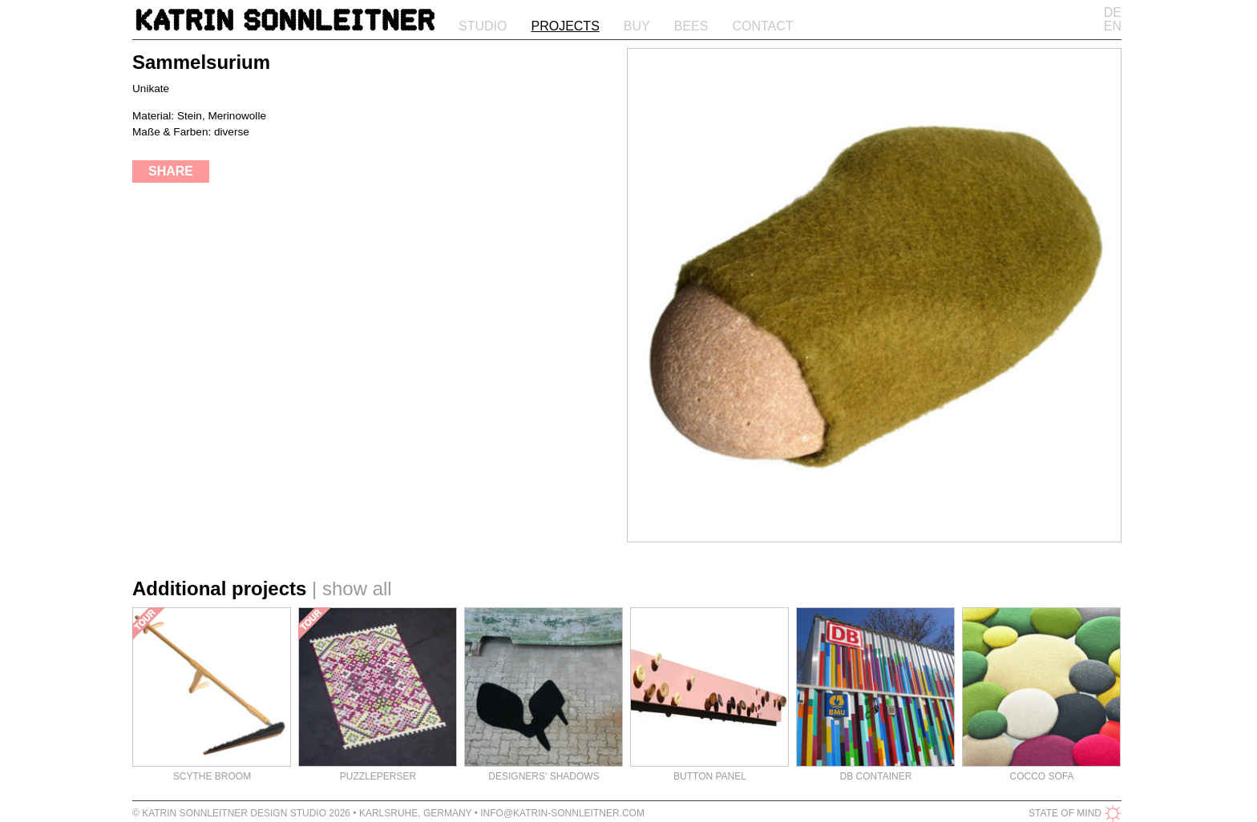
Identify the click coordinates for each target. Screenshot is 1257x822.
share (170, 171)
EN (1113, 26)
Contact (762, 26)
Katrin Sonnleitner (285, 23)
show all (357, 588)
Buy (637, 26)
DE (1113, 12)
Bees (691, 26)
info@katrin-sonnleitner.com (562, 813)
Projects (565, 26)
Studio (483, 26)
